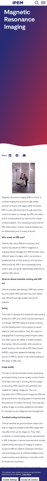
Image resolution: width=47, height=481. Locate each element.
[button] (10, 155)
